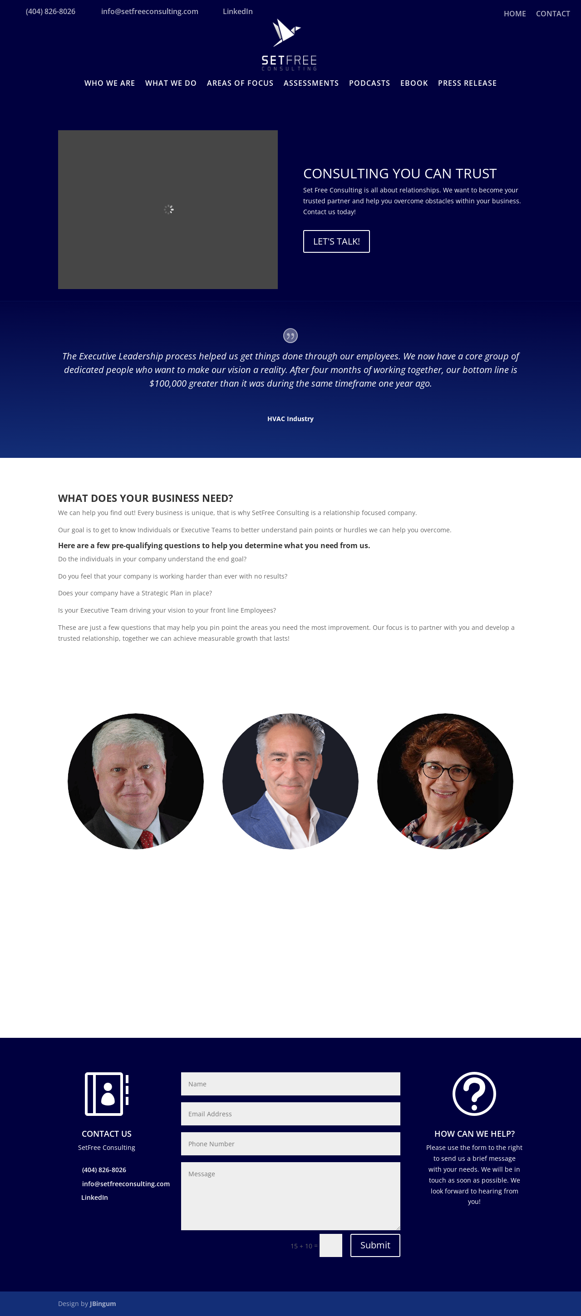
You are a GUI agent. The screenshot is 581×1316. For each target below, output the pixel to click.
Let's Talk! (336, 241)
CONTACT (553, 14)
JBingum (103, 1303)
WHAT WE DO (171, 84)
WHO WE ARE (109, 84)
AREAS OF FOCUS (240, 84)
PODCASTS (369, 84)
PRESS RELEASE (467, 84)
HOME (515, 14)
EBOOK (414, 84)
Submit (375, 1245)
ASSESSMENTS (311, 84)
